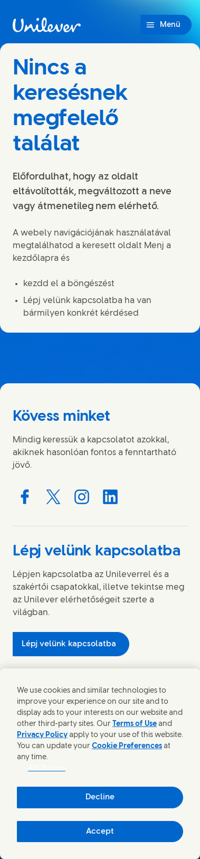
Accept (100, 831)
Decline (100, 797)
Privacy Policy (42, 735)
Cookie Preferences (127, 746)
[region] (100, 763)
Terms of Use (134, 724)
